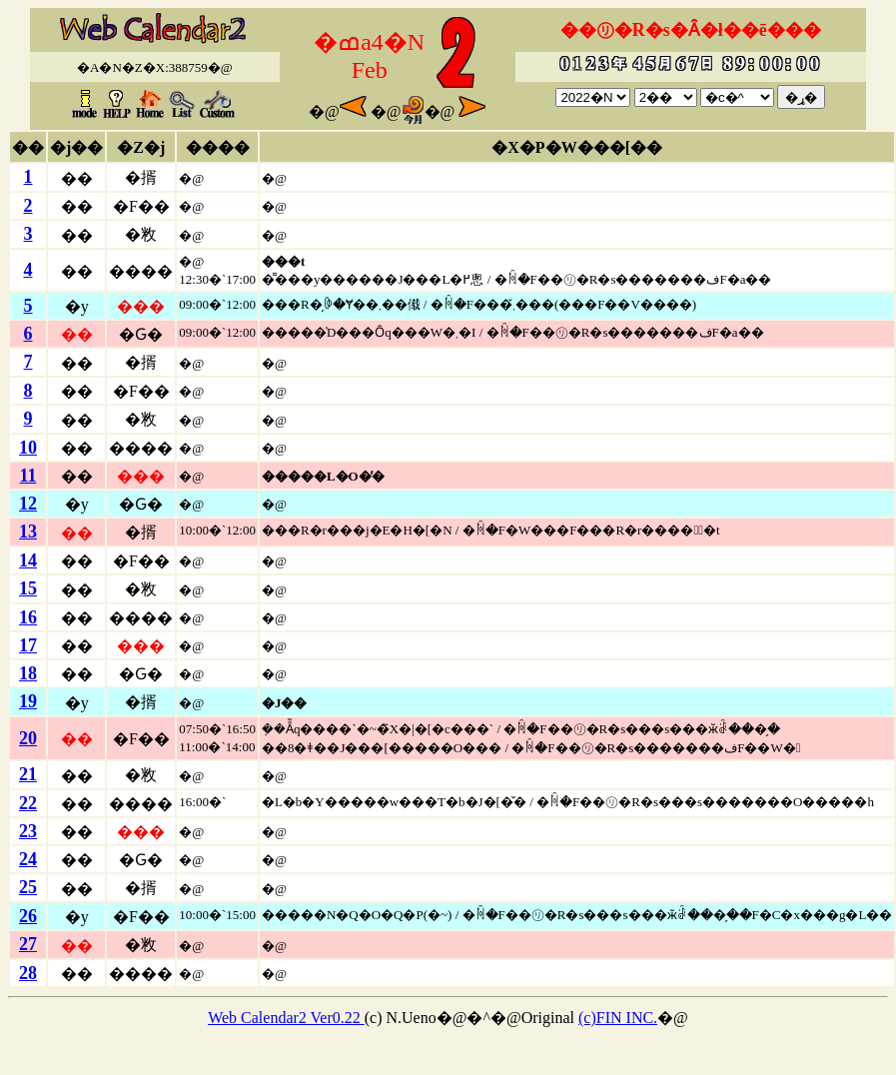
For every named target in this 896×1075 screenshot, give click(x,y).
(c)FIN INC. (617, 1017)
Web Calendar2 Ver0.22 (286, 1017)
